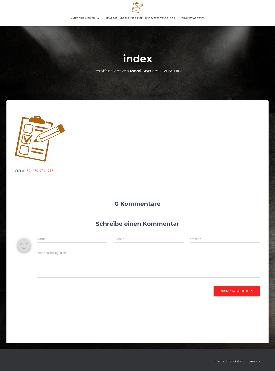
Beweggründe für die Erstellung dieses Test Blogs (140, 18)
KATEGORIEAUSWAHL (85, 18)
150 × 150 (31, 171)
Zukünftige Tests (193, 18)
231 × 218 (46, 171)
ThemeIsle (253, 361)
